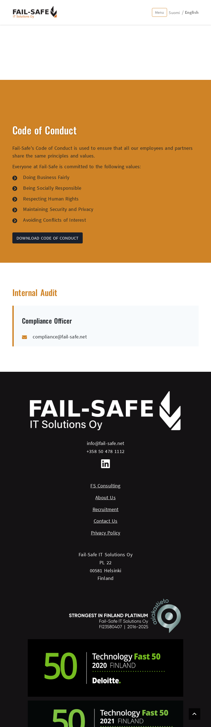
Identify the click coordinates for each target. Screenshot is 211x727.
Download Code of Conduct (47, 238)
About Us (105, 497)
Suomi (174, 12)
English (192, 12)
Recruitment (106, 509)
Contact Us (106, 521)
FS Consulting (105, 485)
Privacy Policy (105, 533)
